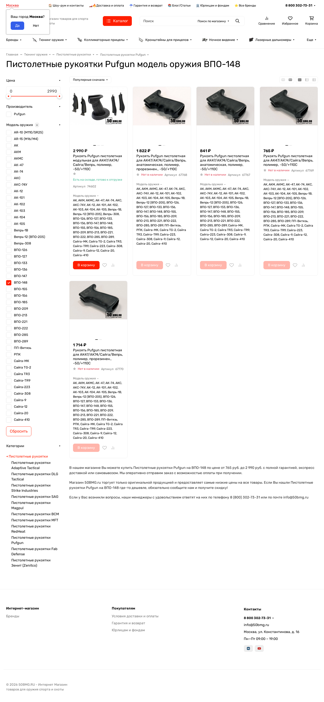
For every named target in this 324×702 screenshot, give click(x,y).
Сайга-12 (20, 407)
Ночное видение (218, 39)
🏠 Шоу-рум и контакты (66, 5)
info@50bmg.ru (256, 625)
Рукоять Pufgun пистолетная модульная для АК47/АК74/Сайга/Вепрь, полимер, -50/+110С (97, 162)
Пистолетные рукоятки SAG (34, 497)
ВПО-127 (20, 256)
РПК (17, 354)
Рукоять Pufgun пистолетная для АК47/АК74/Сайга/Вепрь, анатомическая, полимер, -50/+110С (225, 162)
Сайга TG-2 (22, 367)
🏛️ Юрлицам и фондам (212, 5)
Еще (310, 40)
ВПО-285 (21, 335)
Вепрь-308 (22, 243)
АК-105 (19, 224)
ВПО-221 (20, 322)
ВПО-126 (20, 250)
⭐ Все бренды (245, 5)
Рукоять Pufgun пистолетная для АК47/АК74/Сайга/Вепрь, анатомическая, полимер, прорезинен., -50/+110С (161, 162)
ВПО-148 (20, 283)
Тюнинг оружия (48, 39)
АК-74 (18, 171)
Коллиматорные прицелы (101, 39)
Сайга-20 (21, 413)
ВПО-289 (21, 341)
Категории (15, 446)
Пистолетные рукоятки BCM (35, 514)
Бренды (12, 40)
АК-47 (19, 165)
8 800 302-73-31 (298, 5)
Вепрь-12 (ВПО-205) (29, 237)
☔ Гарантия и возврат (146, 5)
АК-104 (19, 217)
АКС (17, 178)
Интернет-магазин (22, 608)
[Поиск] (192, 21)
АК (16, 145)
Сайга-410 (22, 420)
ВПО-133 (20, 263)
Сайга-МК (21, 361)
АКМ (17, 152)
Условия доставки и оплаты (135, 616)
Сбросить (19, 431)
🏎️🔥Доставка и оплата (106, 5)
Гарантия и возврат (128, 623)
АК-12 (18, 191)
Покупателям (123, 608)
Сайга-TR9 (22, 380)
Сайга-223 (22, 387)
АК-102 (19, 204)
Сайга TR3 (22, 374)
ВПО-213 (20, 315)
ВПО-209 (21, 309)
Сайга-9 (20, 400)
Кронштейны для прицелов (163, 39)
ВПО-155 (20, 289)
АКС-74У (20, 185)
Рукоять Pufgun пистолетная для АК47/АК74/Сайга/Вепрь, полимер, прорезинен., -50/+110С (98, 356)
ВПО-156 (20, 296)
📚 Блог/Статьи (179, 5)
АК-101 (19, 198)
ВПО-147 (20, 276)
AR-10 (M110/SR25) (28, 132)
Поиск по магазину (212, 21)
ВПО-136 (20, 269)
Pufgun (19, 114)
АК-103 (19, 211)
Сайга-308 (22, 394)
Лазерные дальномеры (269, 39)
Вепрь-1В (21, 230)
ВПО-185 (20, 302)
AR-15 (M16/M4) (26, 139)
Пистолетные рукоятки (28, 456)
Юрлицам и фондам (128, 630)
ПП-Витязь (22, 348)
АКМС (18, 158)
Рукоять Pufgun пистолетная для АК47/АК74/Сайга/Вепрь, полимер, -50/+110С (288, 160)
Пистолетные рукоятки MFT (34, 520)
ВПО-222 (21, 328)
